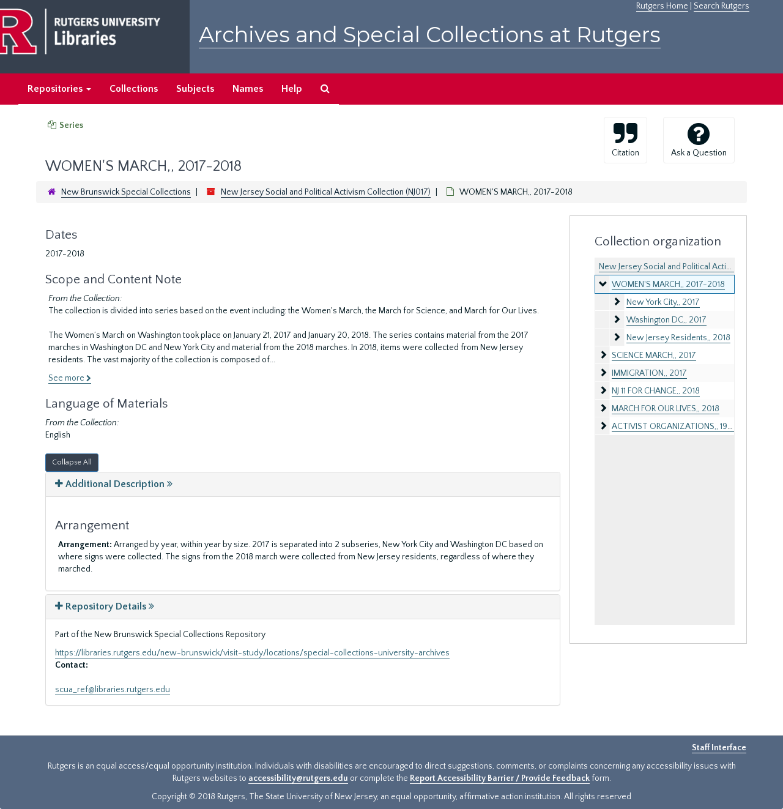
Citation (625, 139)
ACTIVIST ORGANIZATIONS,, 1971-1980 (684, 426)
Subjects (195, 88)
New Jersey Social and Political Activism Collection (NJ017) (326, 192)
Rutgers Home (662, 6)
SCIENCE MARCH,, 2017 (654, 355)
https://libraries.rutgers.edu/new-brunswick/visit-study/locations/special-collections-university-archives (252, 653)
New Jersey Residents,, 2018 (678, 338)
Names (247, 88)
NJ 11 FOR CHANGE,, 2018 (656, 391)
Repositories (59, 88)
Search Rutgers (721, 6)
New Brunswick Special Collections (126, 192)
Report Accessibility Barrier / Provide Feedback (500, 778)
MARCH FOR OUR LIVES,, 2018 (665, 409)
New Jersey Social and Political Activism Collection (690, 267)
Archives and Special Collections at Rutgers (430, 34)
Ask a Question (699, 139)
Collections (133, 88)
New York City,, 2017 (663, 302)
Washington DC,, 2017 (666, 320)
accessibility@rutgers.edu (298, 778)
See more (69, 378)
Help (291, 88)
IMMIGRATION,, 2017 (649, 373)
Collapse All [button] (72, 462)
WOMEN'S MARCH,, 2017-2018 (668, 284)
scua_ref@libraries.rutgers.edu (112, 690)
